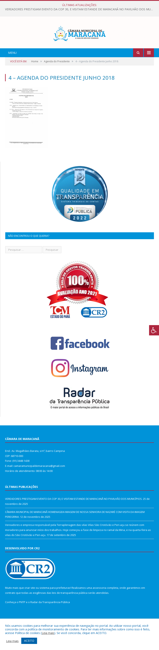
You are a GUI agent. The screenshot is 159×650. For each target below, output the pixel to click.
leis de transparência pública (70, 610)
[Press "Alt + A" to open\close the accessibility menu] (154, 330)
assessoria (99, 605)
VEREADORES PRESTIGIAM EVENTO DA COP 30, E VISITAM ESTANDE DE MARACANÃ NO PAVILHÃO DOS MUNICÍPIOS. (80, 9)
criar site (30, 605)
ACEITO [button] (29, 641)
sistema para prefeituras (54, 605)
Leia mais (48, 633)
